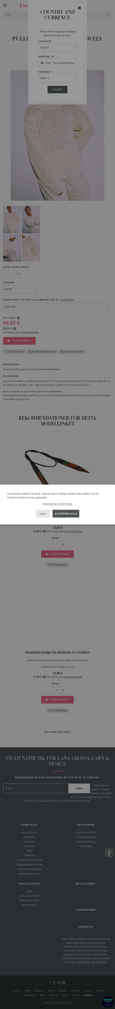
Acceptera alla (66, 513)
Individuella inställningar (57, 503)
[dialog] (57, 504)
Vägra (42, 513)
